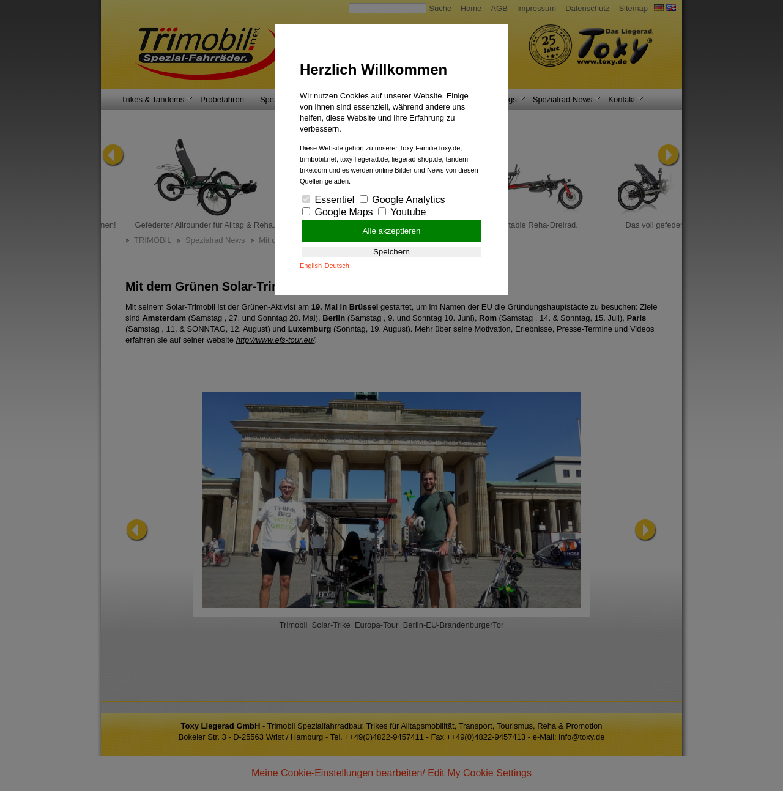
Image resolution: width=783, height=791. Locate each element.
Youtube (402, 212)
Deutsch (337, 265)
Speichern (391, 251)
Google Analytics (402, 200)
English (311, 265)
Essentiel (328, 200)
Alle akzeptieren (392, 231)
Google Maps (337, 212)
